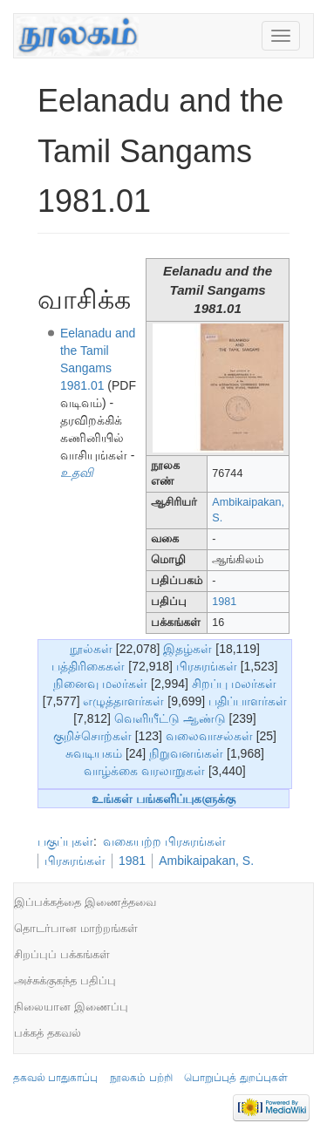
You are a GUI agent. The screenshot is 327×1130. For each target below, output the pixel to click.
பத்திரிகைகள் (88, 666)
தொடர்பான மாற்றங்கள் (76, 928)
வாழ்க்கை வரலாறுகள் (144, 771)
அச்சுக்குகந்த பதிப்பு (65, 980)
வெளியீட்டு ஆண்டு (170, 718)
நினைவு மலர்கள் (100, 684)
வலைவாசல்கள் (209, 736)
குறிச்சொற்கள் (92, 736)
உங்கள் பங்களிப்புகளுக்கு (163, 799)
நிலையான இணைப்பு (71, 1006)
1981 (224, 602)
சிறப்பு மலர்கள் (234, 684)
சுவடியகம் (93, 753)
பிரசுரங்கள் (206, 666)
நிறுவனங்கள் (186, 753)
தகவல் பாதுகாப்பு (55, 1078)
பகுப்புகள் (65, 841)
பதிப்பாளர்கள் (247, 701)
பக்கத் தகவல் (47, 1032)
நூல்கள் (91, 649)
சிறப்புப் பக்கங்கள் (62, 954)
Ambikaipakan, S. (206, 861)
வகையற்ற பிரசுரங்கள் (164, 841)
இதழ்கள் (187, 649)
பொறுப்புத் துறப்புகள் (235, 1078)
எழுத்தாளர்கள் (123, 701)
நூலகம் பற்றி (141, 1078)
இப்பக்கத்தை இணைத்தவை (85, 902)
